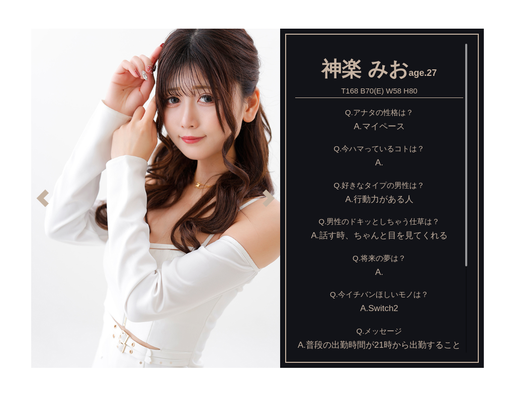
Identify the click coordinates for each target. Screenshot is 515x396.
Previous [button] (42, 198)
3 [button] (161, 363)
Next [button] (269, 198)
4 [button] (171, 363)
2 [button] (151, 363)
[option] (155, 198)
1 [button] (141, 363)
